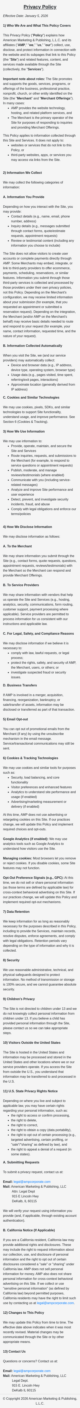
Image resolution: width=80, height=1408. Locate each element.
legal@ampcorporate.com (32, 1181)
